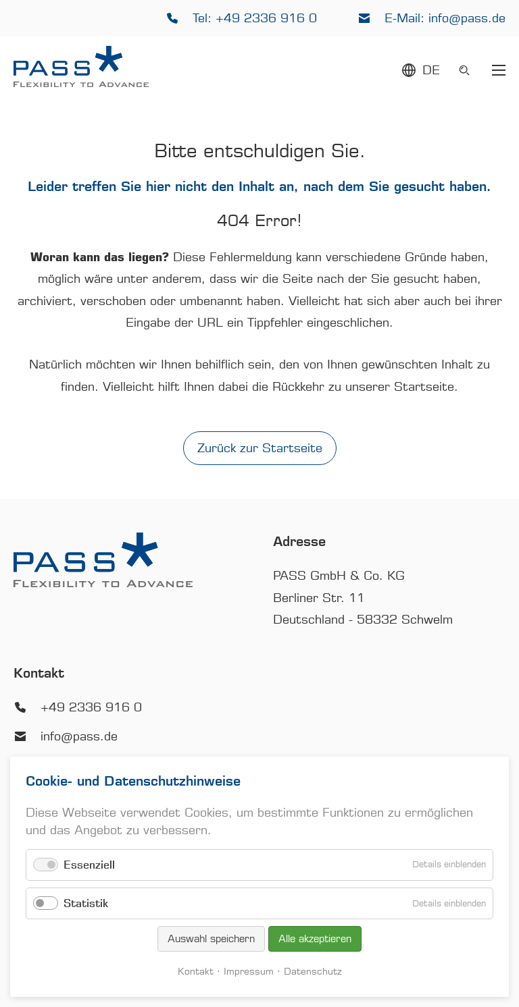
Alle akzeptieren (314, 939)
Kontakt (196, 971)
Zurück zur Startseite (259, 448)
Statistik (86, 903)
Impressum (249, 971)
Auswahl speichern (211, 939)
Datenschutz (313, 971)
